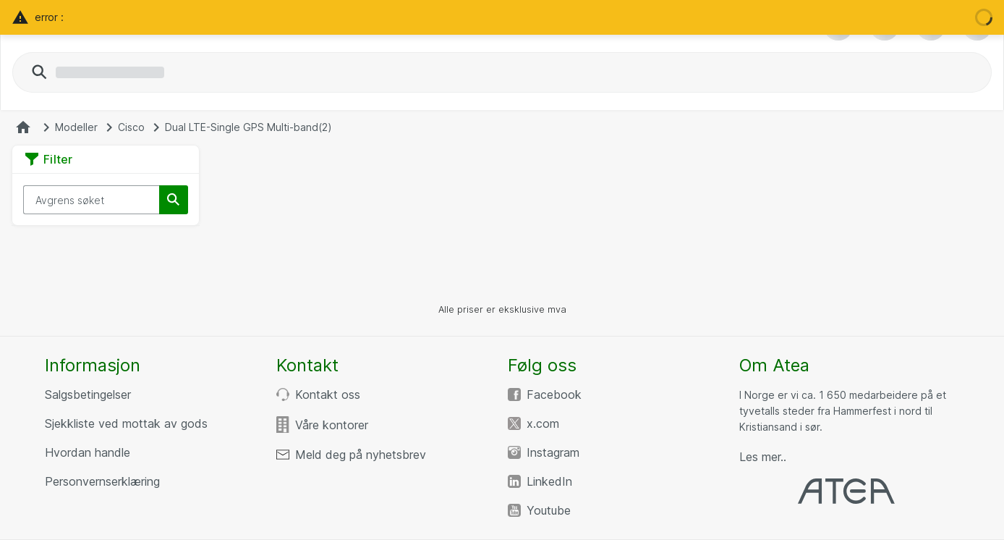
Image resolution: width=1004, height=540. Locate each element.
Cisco (131, 127)
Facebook (554, 394)
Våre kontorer (331, 425)
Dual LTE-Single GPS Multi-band (248, 127)
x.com (543, 423)
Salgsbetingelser (88, 394)
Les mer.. (762, 457)
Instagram (553, 452)
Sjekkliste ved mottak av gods (126, 423)
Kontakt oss (327, 394)
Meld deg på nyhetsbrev (360, 454)
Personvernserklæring (102, 481)
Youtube (549, 510)
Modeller (76, 127)
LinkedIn (549, 481)
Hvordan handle (87, 452)
